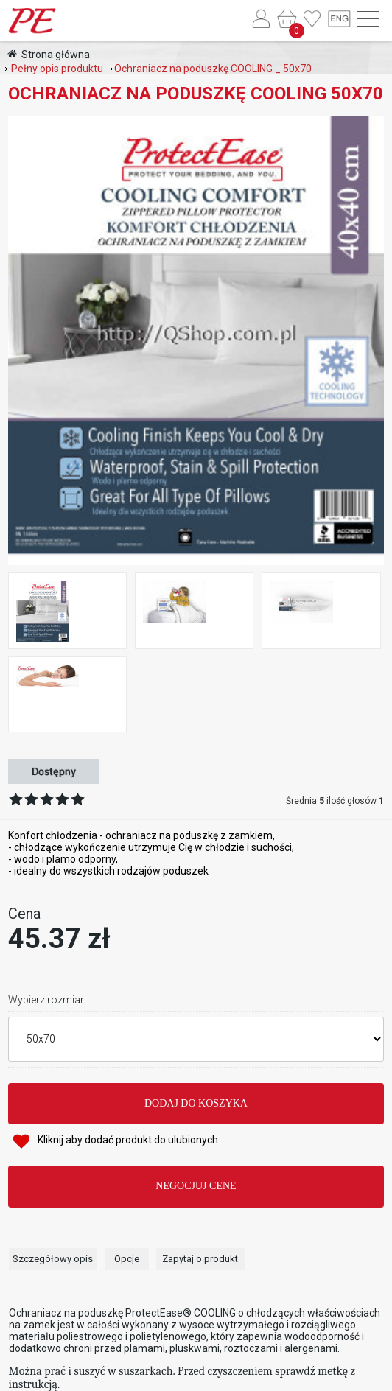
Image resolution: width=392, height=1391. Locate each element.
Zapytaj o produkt (200, 1258)
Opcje (126, 1258)
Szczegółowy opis (53, 1258)
